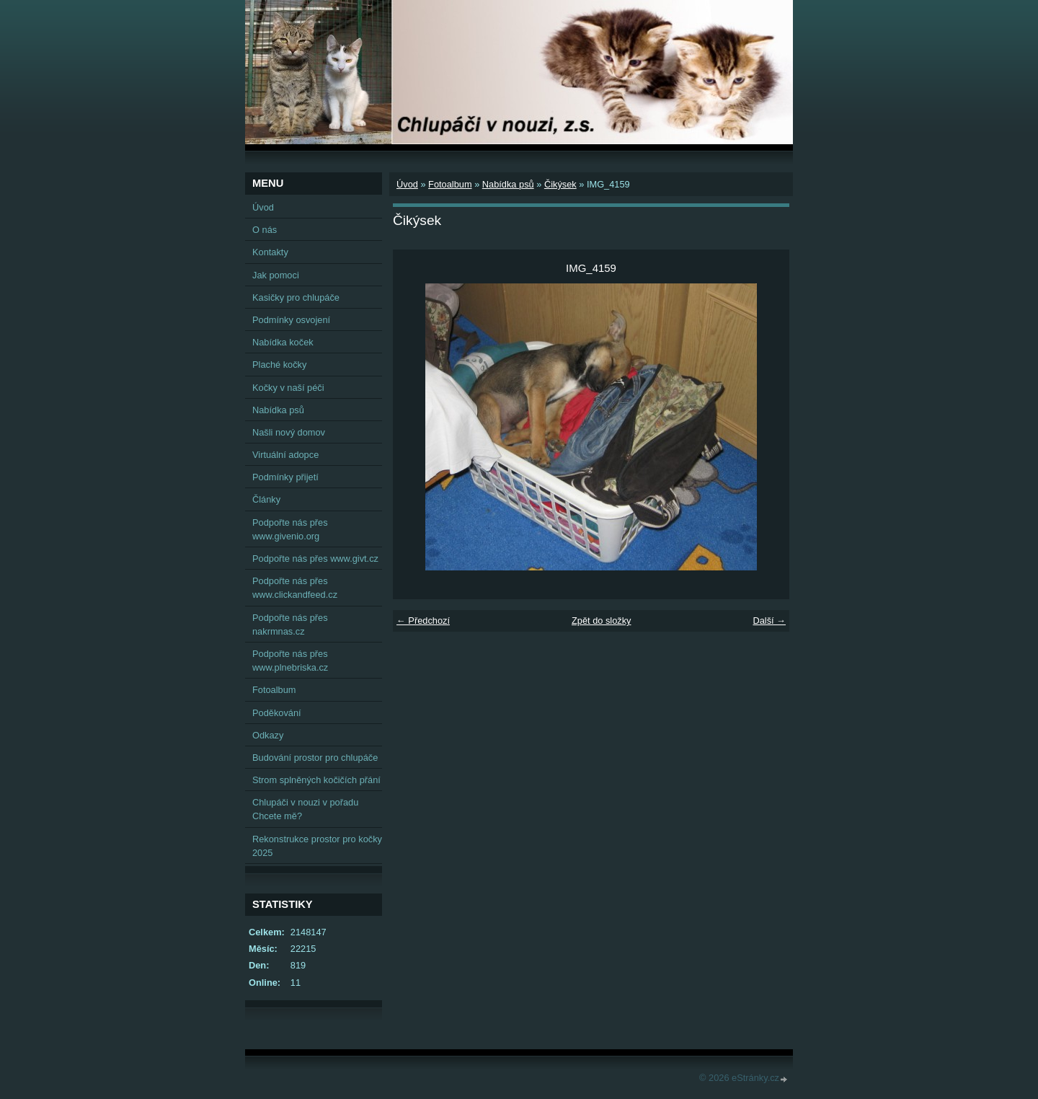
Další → (769, 620)
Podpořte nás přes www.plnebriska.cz (290, 660)
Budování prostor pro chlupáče (315, 757)
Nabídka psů (508, 184)
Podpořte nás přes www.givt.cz (315, 558)
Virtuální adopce (285, 454)
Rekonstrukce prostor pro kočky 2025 (317, 846)
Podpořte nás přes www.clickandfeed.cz (294, 587)
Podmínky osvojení (291, 319)
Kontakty (270, 252)
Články (266, 499)
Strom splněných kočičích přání (316, 779)
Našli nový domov (288, 432)
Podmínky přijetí (285, 477)
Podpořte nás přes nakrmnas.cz (290, 624)
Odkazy (267, 735)
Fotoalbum (449, 184)
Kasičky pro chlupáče (296, 297)
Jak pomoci (275, 275)
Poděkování (276, 712)
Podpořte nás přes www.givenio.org (290, 529)
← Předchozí (423, 620)
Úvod (407, 184)
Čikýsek (560, 184)
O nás (264, 229)
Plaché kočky (279, 364)
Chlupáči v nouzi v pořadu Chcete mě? (305, 809)
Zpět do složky (601, 620)
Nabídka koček (283, 342)
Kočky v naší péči (288, 387)
